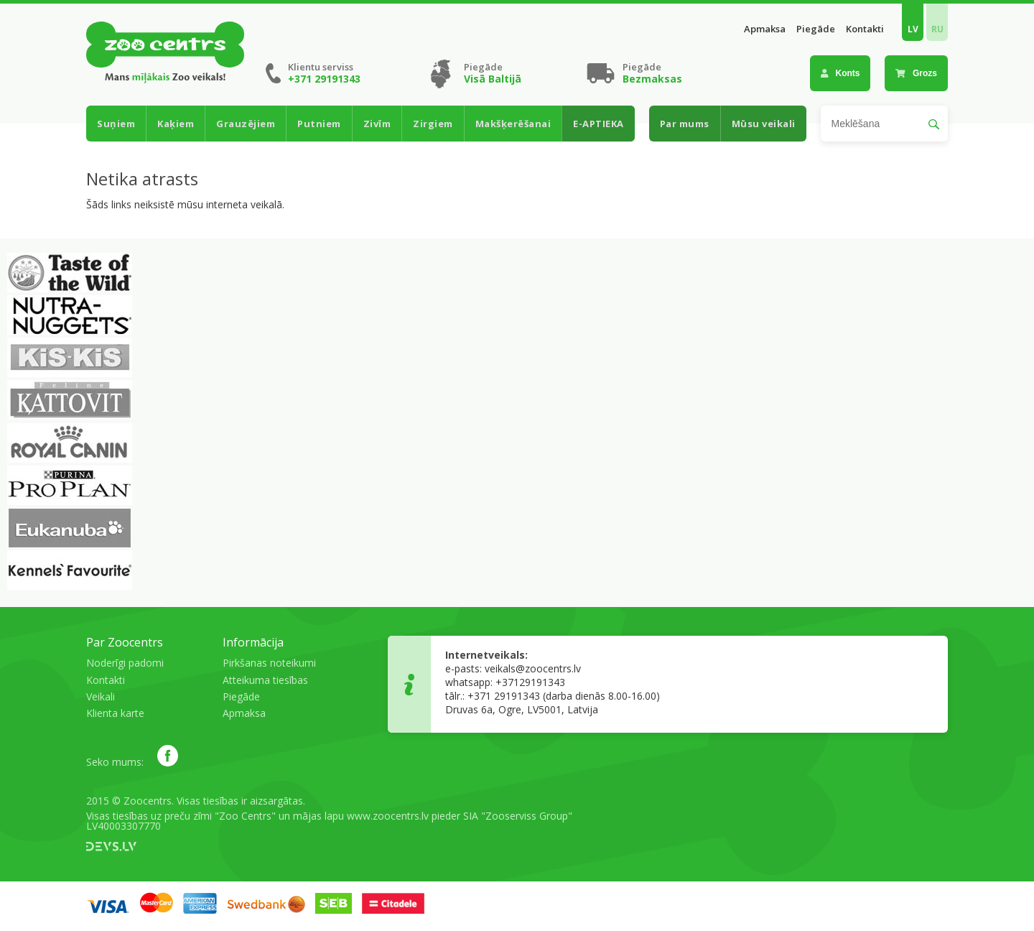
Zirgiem (433, 123)
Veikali (100, 696)
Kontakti (865, 29)
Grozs (916, 73)
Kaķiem (175, 123)
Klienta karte (115, 713)
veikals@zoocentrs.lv (533, 668)
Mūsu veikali (764, 123)
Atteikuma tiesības (265, 680)
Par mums (684, 123)
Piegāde (815, 29)
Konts (840, 73)
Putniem (319, 123)
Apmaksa (765, 29)
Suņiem (116, 123)
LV (913, 29)
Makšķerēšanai (513, 123)
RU (937, 29)
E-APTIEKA (598, 123)
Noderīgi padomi (125, 663)
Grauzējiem (245, 123)
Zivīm (377, 123)
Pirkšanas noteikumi (269, 663)
